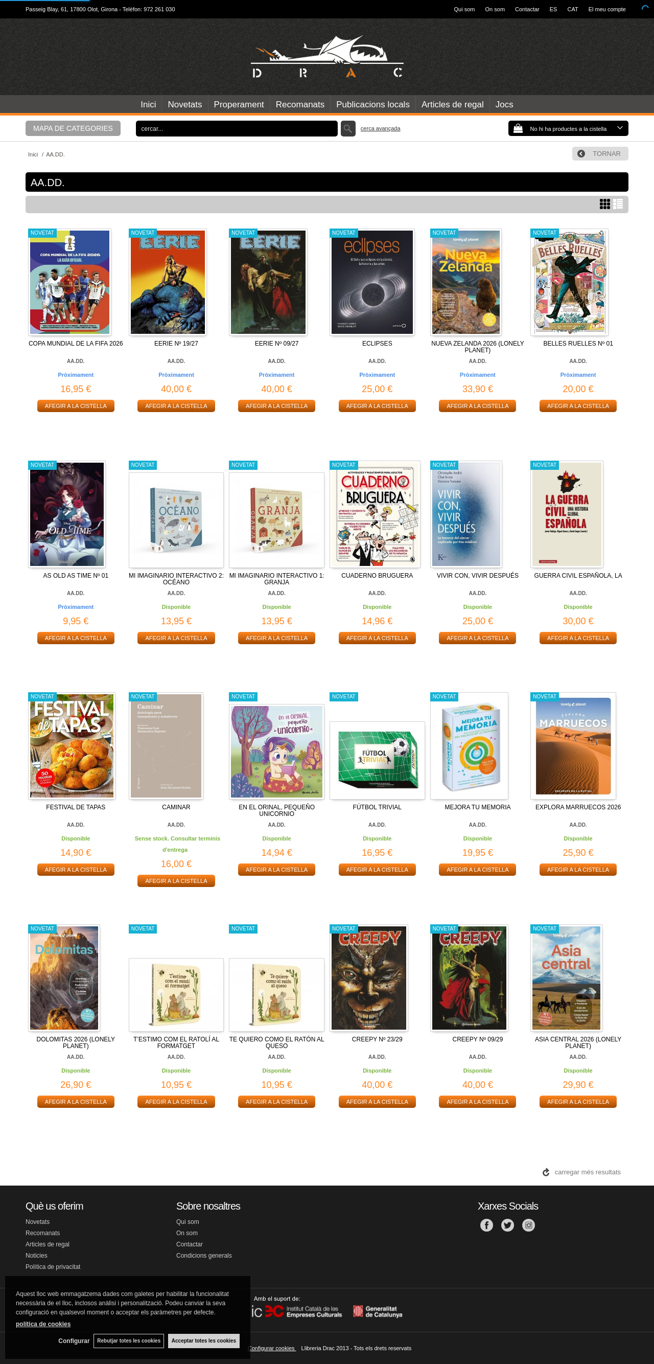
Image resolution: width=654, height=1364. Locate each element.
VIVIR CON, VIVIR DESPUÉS (478, 575)
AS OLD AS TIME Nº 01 (76, 575)
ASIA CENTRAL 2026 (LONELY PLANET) (578, 1043)
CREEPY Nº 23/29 (377, 1039)
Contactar (527, 9)
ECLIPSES (377, 343)
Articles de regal (453, 104)
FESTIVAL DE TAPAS (75, 807)
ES (553, 9)
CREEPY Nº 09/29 (478, 1039)
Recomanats (300, 104)
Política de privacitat (53, 1266)
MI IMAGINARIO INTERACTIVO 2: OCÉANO (176, 579)
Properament (239, 104)
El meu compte (607, 9)
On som (495, 9)
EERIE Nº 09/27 (277, 343)
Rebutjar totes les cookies (127, 1341)
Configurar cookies (272, 1348)
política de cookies (43, 1323)
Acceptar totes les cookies (204, 1341)
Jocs (504, 104)
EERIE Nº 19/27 (176, 343)
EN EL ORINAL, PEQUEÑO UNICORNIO (277, 810)
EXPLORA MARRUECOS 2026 (578, 807)
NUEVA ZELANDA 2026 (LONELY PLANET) (477, 347)
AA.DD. (75, 361)
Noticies (37, 1255)
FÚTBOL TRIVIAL (377, 807)
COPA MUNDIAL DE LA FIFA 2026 (76, 343)
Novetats (185, 104)
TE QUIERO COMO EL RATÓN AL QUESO (276, 1043)
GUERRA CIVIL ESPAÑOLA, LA (578, 575)
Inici (148, 104)
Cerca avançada (381, 128)
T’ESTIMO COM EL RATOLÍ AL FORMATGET (176, 1043)
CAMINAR (176, 807)
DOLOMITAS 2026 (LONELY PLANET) (76, 1043)
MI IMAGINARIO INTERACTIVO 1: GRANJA (276, 579)
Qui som (464, 9)
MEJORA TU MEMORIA (477, 807)
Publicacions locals (373, 104)
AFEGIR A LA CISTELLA (76, 406)
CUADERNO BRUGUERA (377, 575)
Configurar (71, 1341)
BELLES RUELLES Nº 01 (578, 343)
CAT (572, 9)
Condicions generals (204, 1255)
